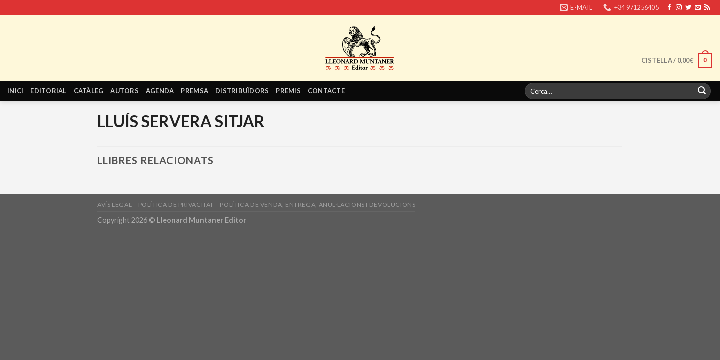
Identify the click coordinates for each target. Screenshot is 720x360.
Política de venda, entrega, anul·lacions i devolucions (318, 204)
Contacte (326, 91)
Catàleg (89, 91)
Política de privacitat (176, 204)
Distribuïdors (242, 91)
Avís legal (115, 204)
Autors (124, 91)
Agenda (160, 91)
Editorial (48, 91)
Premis (288, 91)
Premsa (194, 91)
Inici (16, 91)
